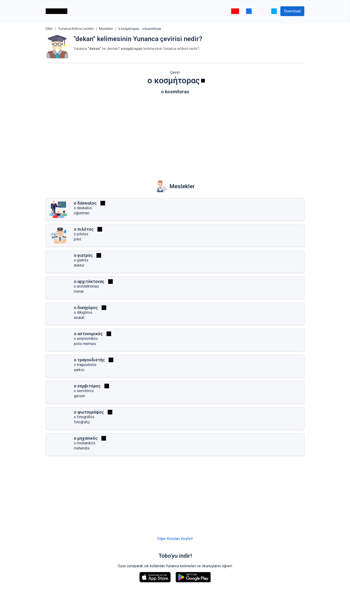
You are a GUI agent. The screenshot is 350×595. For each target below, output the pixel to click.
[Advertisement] (175, 134)
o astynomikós (86, 338)
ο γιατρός (83, 255)
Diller (49, 29)
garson (79, 396)
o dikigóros (83, 312)
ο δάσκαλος (85, 203)
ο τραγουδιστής (89, 359)
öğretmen (81, 213)
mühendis (82, 448)
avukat (79, 317)
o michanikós (84, 443)
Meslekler (106, 29)
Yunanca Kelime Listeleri (76, 29)
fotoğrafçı (82, 422)
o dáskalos (83, 208)
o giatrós (81, 260)
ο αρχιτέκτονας (89, 281)
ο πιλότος (84, 229)
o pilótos (81, 234)
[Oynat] (203, 81)
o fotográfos (84, 417)
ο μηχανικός (86, 438)
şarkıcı (79, 370)
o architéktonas (86, 286)
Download (292, 11)
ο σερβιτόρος (87, 385)
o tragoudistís (85, 364)
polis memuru (85, 343)
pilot (77, 239)
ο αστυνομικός (88, 333)
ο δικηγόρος (86, 307)
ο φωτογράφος (89, 412)
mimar (79, 291)
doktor (79, 265)
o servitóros (84, 391)
